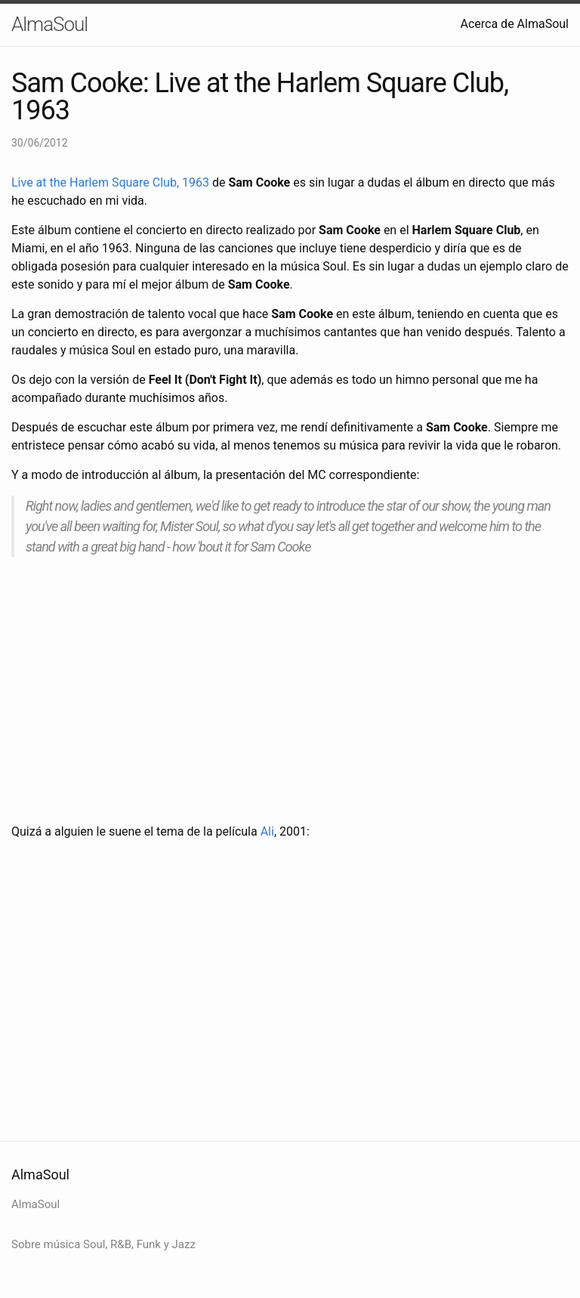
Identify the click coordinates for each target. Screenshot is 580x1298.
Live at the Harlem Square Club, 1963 (110, 182)
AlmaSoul (49, 24)
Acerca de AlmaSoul (515, 24)
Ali (267, 831)
